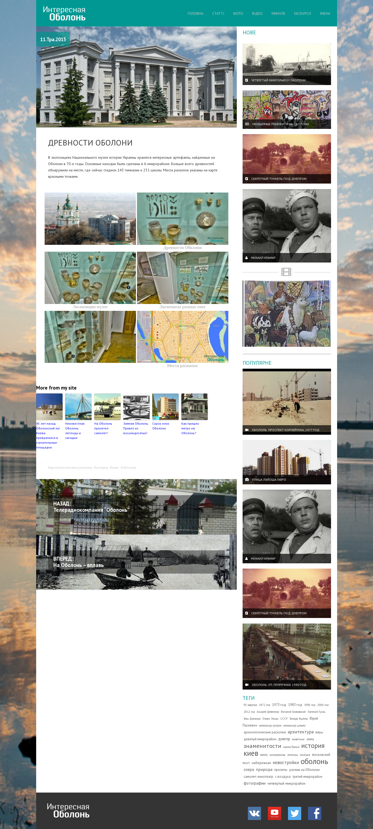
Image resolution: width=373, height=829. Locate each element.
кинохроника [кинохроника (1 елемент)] (277, 755)
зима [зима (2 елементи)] (310, 739)
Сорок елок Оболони (160, 425)
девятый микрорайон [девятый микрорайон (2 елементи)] (260, 739)
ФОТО (238, 13)
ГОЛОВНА (195, 13)
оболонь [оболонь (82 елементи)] (314, 761)
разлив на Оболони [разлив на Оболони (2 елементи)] (304, 769)
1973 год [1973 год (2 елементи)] (279, 704)
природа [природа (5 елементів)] (264, 769)
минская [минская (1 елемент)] (305, 755)
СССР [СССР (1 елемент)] (283, 718)
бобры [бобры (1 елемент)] (319, 732)
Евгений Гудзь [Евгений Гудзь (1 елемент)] (316, 712)
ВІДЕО (257, 13)
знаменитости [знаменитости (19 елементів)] (262, 746)
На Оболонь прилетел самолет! (103, 428)
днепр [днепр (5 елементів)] (284, 738)
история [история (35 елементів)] (313, 745)
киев (115, 467)
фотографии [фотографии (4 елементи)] (255, 783)
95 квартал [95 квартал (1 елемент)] (250, 705)
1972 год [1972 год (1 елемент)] (264, 705)
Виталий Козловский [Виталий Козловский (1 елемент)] (293, 712)
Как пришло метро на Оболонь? (190, 428)
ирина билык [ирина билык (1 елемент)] (291, 747)
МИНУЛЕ (278, 13)
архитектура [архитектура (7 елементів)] (301, 732)
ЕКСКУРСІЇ (302, 13)
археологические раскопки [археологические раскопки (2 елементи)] (265, 732)
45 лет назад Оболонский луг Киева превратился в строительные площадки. (48, 435)
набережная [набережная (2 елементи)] (261, 763)
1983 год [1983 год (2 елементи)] (295, 704)
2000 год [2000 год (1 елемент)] (323, 705)
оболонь (129, 467)
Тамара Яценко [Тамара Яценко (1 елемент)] (299, 718)
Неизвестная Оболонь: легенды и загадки (74, 430)
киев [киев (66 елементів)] (251, 753)
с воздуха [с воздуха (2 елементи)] (283, 776)
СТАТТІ (218, 13)
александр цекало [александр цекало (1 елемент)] (294, 725)
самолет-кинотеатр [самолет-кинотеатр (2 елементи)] (258, 776)
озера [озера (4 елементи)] (249, 769)
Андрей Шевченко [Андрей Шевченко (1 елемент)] (268, 712)
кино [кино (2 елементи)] (264, 754)
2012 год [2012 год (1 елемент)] (249, 712)
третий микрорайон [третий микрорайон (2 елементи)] (307, 776)
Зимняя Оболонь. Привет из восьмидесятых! (136, 428)
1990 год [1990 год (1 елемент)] (309, 705)
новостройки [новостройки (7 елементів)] (286, 762)
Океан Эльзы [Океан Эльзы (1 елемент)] (270, 718)
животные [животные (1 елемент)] (298, 739)
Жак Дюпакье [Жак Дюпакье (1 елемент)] (252, 718)
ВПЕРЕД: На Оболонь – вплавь (78, 562)
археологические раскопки (71, 467)
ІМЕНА (325, 13)
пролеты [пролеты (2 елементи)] (280, 769)
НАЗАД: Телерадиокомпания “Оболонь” (91, 506)
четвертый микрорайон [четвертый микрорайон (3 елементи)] (286, 783)
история (102, 467)
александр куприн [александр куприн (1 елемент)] (270, 725)
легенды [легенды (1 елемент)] (292, 755)
